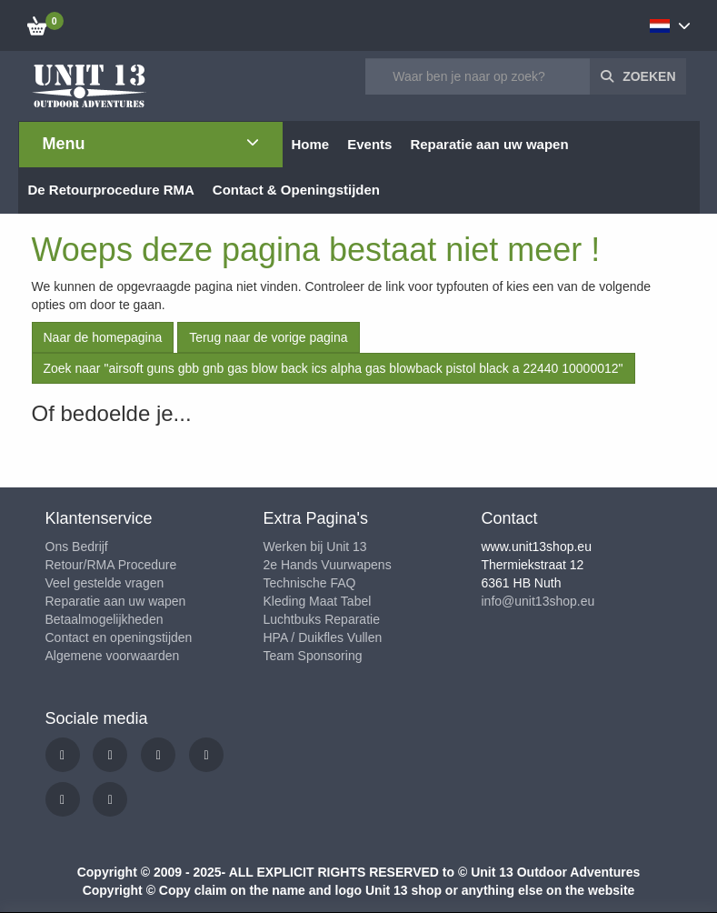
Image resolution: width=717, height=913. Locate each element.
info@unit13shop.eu (538, 601)
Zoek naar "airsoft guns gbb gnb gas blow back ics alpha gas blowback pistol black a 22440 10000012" (333, 368)
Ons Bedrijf (76, 546)
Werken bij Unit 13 (315, 546)
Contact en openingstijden (119, 637)
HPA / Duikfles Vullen (323, 637)
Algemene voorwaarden (112, 655)
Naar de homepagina (103, 337)
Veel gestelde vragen (104, 583)
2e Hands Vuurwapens (328, 564)
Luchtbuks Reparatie (322, 619)
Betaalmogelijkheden (104, 619)
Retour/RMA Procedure (111, 564)
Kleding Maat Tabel (318, 601)
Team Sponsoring (313, 655)
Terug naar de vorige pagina (268, 337)
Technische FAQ (310, 583)
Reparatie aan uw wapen (115, 601)
